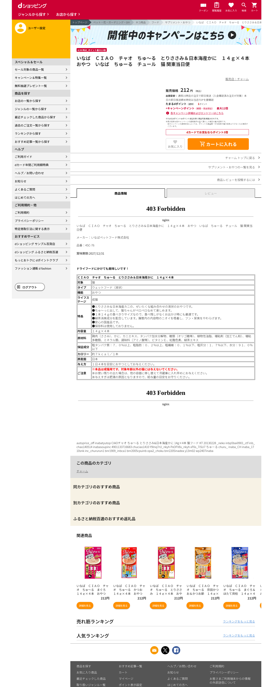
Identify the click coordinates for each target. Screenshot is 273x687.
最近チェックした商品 (91, 678)
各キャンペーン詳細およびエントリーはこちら (197, 113)
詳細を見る (85, 605)
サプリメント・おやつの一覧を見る (231, 167)
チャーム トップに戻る (240, 157)
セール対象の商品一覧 (29, 69)
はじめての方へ (25, 197)
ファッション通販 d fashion (33, 268)
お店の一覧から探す (28, 101)
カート (123, 672)
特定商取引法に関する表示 (32, 229)
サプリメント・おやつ (177, 22)
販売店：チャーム (237, 79)
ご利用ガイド (23, 157)
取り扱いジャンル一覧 (91, 685)
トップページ (79, 22)
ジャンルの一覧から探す (31, 109)
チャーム (82, 471)
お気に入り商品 (87, 672)
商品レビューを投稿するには (236, 179)
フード (155, 22)
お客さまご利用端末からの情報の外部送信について (230, 680)
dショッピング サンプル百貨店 (35, 244)
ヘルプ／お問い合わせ (29, 173)
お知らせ (21, 181)
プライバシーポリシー (29, 221)
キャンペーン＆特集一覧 (31, 78)
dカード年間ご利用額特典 (32, 165)
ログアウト (29, 287)
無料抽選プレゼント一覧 (31, 86)
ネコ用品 (141, 22)
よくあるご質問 (25, 189)
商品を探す (84, 666)
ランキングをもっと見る (239, 621)
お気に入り (175, 146)
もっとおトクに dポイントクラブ (36, 260)
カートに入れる (218, 144)
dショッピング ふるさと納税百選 (36, 252)
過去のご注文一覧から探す (32, 125)
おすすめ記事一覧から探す (32, 142)
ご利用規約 (22, 212)
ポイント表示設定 (130, 685)
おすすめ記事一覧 (130, 666)
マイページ (126, 678)
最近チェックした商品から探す (35, 117)
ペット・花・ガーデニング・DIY (111, 22)
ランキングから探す (28, 133)
